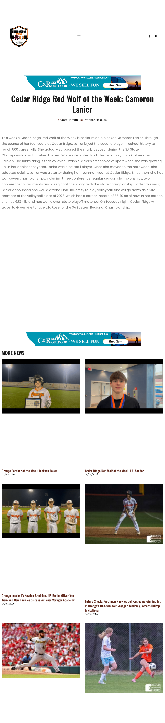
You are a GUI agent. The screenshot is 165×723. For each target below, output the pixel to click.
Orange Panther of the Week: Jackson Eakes (29, 470)
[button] (79, 36)
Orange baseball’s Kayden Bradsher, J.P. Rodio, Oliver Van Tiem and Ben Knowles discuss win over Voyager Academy (38, 597)
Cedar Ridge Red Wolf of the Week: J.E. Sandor (114, 470)
